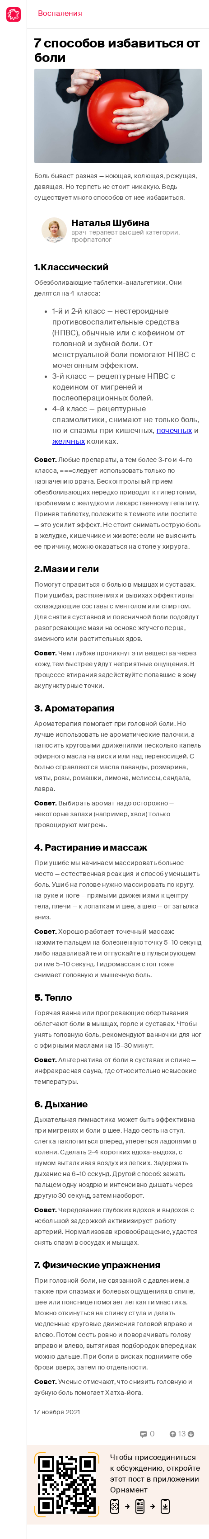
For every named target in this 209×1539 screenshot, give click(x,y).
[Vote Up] (170, 1434)
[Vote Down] (194, 1434)
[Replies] (147, 1434)
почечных (174, 430)
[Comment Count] (182, 1434)
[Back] (60, 14)
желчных (68, 441)
